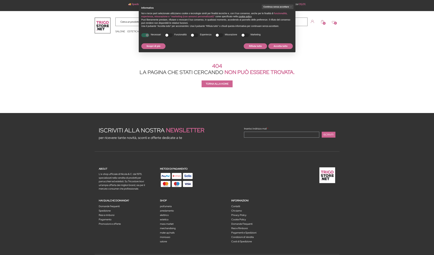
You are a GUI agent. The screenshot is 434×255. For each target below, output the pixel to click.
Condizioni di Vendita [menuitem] (242, 237)
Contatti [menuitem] (235, 206)
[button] (302, 21)
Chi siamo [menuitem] (236, 210)
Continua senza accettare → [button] (277, 7)
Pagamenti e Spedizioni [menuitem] (243, 232)
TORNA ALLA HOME (217, 83)
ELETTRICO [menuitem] (164, 215)
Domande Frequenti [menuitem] (242, 224)
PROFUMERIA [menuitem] (166, 206)
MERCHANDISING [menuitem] (168, 228)
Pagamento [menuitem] (105, 219)
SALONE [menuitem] (120, 31)
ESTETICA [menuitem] (133, 31)
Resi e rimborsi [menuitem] (106, 215)
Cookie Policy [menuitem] (238, 219)
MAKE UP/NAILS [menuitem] (167, 232)
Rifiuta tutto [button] (255, 46)
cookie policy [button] (244, 16)
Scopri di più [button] (153, 46)
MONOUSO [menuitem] (165, 237)
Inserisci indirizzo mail (256, 128)
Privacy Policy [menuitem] (238, 215)
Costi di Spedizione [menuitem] (241, 241)
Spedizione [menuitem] (105, 210)
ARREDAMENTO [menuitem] (167, 210)
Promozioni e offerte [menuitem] (110, 224)
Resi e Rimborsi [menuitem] (239, 228)
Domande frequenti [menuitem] (109, 206)
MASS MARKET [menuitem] (167, 224)
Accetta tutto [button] (281, 46)
